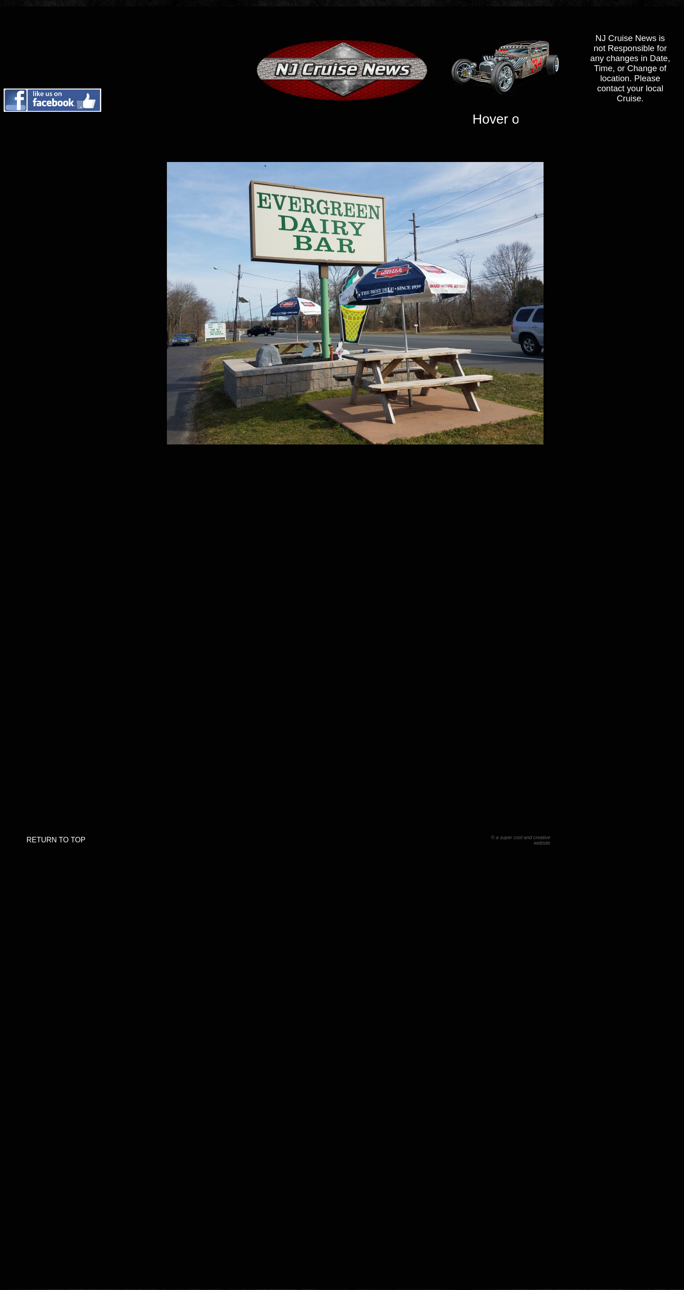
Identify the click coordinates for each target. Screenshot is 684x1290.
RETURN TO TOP (56, 840)
